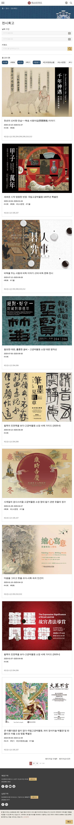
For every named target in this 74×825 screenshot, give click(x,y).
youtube (10, 786)
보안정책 (26, 817)
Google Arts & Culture (13, 786)
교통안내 (32, 779)
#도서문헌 (62, 62)
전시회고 (14, 8)
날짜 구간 (5, 29)
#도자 (20, 62)
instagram (6, 786)
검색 (69, 49)
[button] (66, 2)
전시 (7, 8)
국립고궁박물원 (34, 3)
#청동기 (37, 62)
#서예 (5, 62)
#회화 (13, 62)
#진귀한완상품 (48, 62)
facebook (2, 786)
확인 (69, 822)
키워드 (4, 45)
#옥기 (28, 62)
